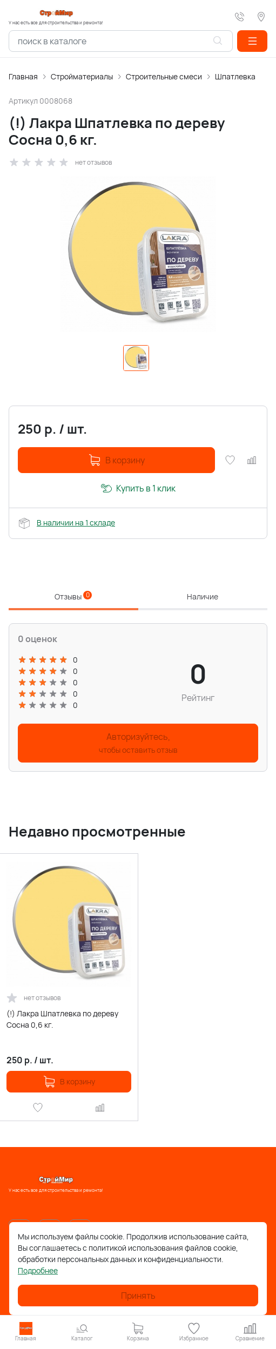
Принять (138, 1295)
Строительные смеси (164, 76)
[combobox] (121, 41)
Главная (23, 76)
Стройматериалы (82, 76)
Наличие (202, 596)
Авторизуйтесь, (138, 743)
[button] (252, 41)
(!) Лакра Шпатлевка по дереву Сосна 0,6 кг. (62, 1019)
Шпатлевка (235, 76)
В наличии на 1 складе (76, 522)
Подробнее (38, 1270)
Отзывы (73, 596)
